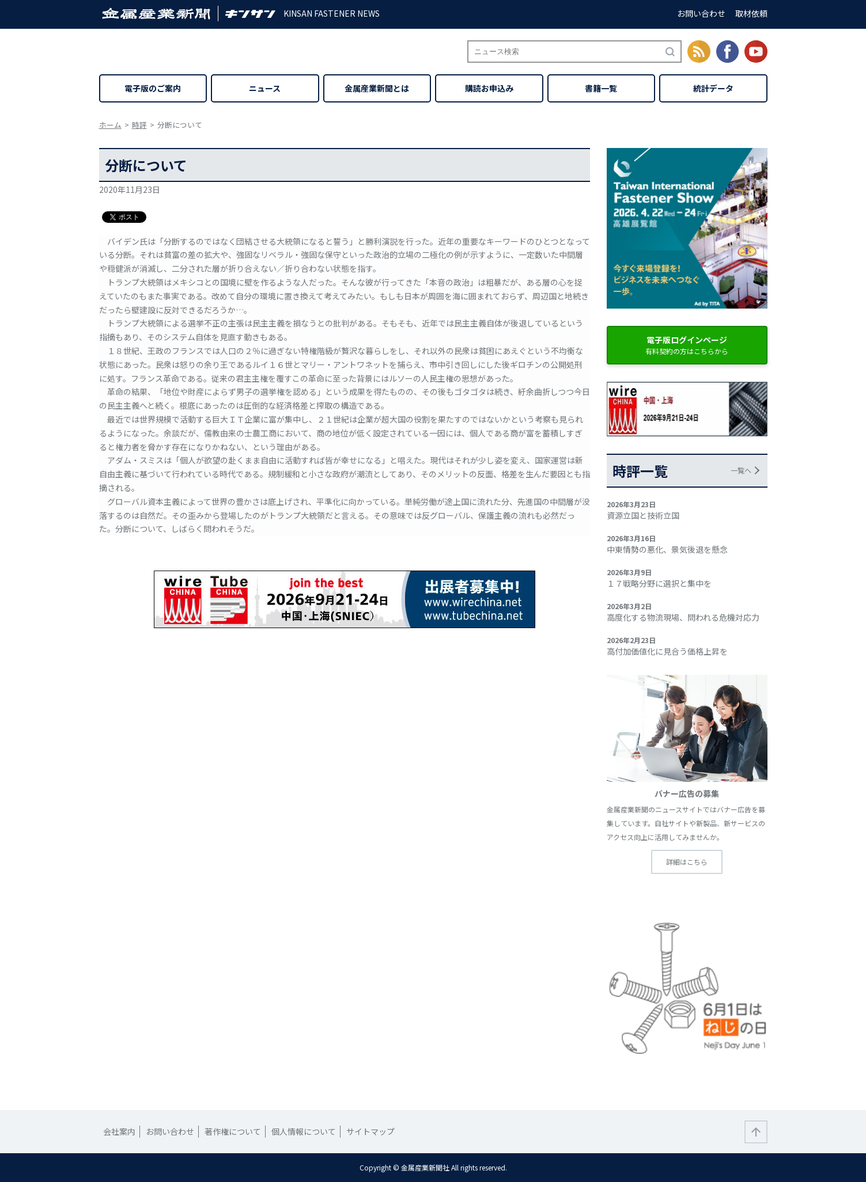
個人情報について (303, 1131)
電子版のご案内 (152, 88)
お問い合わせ (701, 13)
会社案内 (119, 1131)
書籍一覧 (601, 88)
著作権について (233, 1131)
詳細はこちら (687, 861)
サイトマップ (370, 1131)
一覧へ (741, 470)
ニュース (265, 88)
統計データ (713, 88)
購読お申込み (489, 88)
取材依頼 (751, 13)
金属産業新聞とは (377, 88)
